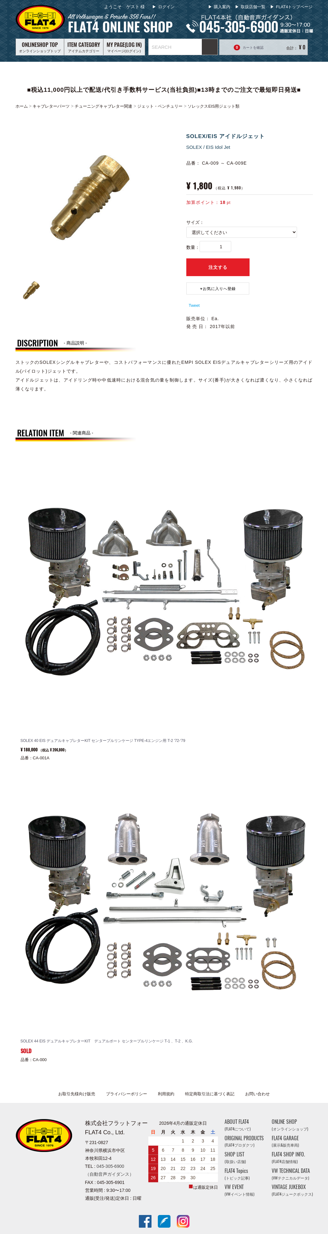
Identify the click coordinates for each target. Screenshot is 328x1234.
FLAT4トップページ (294, 6)
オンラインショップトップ (40, 47)
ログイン (166, 6)
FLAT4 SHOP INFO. (288, 1157)
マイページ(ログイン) (124, 47)
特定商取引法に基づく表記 (209, 1094)
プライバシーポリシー (126, 1094)
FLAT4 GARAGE (285, 1141)
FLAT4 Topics (237, 1174)
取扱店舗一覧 (253, 6)
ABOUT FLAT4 (238, 1124)
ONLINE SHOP (290, 1124)
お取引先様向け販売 (76, 1094)
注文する (217, 267)
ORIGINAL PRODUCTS (244, 1141)
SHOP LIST (235, 1157)
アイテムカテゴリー (83, 47)
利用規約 (166, 1094)
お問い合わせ (257, 1094)
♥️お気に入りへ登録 (217, 289)
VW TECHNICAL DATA (291, 1174)
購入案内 (222, 6)
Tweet (194, 305)
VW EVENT (239, 1190)
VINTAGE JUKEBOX (292, 1190)
